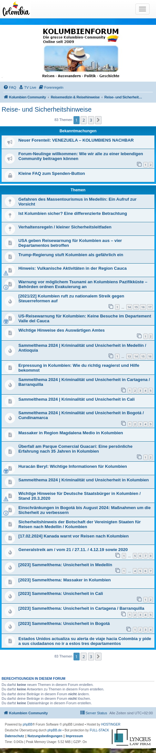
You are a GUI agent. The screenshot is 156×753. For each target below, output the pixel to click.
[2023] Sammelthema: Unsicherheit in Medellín (65, 564)
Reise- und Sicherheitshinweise (47, 109)
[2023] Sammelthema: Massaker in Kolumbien (64, 579)
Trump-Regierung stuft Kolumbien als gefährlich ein (70, 254)
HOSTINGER (110, 724)
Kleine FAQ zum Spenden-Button (51, 173)
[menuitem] (9, 87)
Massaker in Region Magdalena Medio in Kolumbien (70, 432)
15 (136, 307)
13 (129, 356)
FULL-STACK (99, 730)
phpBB (28, 724)
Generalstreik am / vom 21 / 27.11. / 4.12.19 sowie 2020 (73, 549)
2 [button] (84, 120)
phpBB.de (54, 730)
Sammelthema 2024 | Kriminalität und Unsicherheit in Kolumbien (83, 479)
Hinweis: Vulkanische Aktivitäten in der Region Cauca (72, 268)
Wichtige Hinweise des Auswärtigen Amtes (61, 330)
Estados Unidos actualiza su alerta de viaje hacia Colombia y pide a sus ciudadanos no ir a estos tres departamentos (84, 641)
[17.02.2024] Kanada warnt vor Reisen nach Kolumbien (73, 536)
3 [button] (91, 120)
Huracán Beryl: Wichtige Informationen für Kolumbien (72, 466)
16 (142, 307)
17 (149, 307)
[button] (98, 120)
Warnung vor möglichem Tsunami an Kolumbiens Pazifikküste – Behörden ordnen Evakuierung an (82, 284)
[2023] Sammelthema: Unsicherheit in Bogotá (64, 623)
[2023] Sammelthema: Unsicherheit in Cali (60, 593)
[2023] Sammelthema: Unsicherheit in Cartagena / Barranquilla (81, 608)
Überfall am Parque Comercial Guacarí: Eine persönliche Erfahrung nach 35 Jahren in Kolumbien (75, 449)
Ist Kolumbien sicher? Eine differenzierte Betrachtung (72, 213)
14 (129, 307)
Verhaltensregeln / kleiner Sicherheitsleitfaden (65, 227)
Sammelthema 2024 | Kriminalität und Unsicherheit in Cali (76, 399)
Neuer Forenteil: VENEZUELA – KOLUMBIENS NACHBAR (76, 140)
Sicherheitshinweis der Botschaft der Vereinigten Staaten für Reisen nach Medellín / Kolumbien (79, 524)
